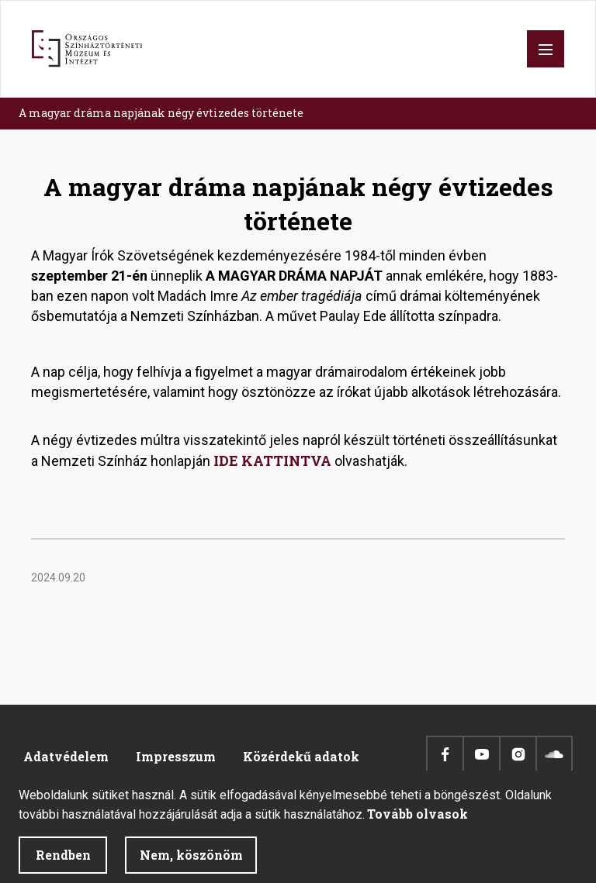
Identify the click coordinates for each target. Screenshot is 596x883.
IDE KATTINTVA (272, 460)
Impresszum (176, 756)
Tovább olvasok (417, 824)
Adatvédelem (66, 756)
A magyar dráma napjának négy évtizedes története (161, 112)
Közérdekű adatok (301, 756)
